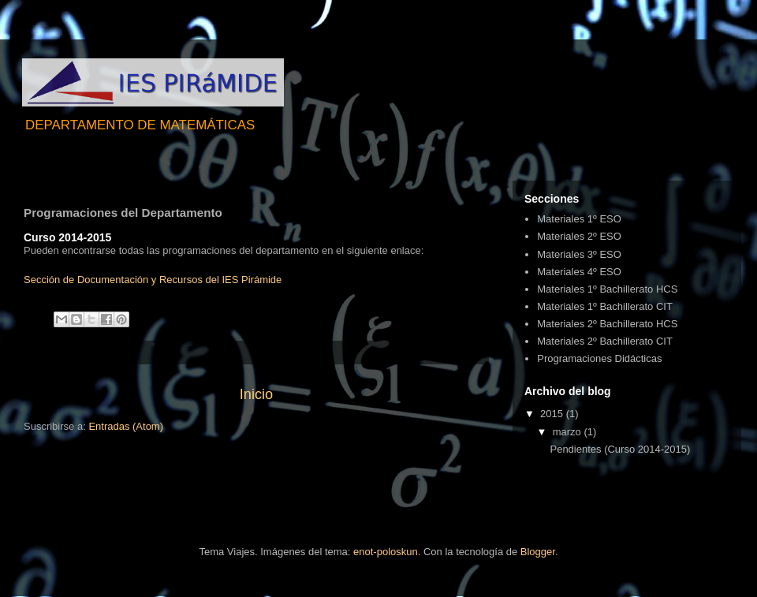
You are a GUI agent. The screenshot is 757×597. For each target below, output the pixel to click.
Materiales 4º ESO (579, 272)
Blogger (537, 552)
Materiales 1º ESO (579, 219)
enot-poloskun (385, 552)
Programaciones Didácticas (599, 358)
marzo (568, 432)
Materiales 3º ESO (579, 254)
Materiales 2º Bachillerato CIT (605, 341)
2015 (553, 414)
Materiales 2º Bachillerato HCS (607, 324)
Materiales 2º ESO (579, 236)
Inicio (256, 394)
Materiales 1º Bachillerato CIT (605, 306)
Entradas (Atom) (125, 426)
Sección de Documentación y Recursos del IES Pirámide (153, 279)
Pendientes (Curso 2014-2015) (620, 449)
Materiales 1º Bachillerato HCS (607, 289)
